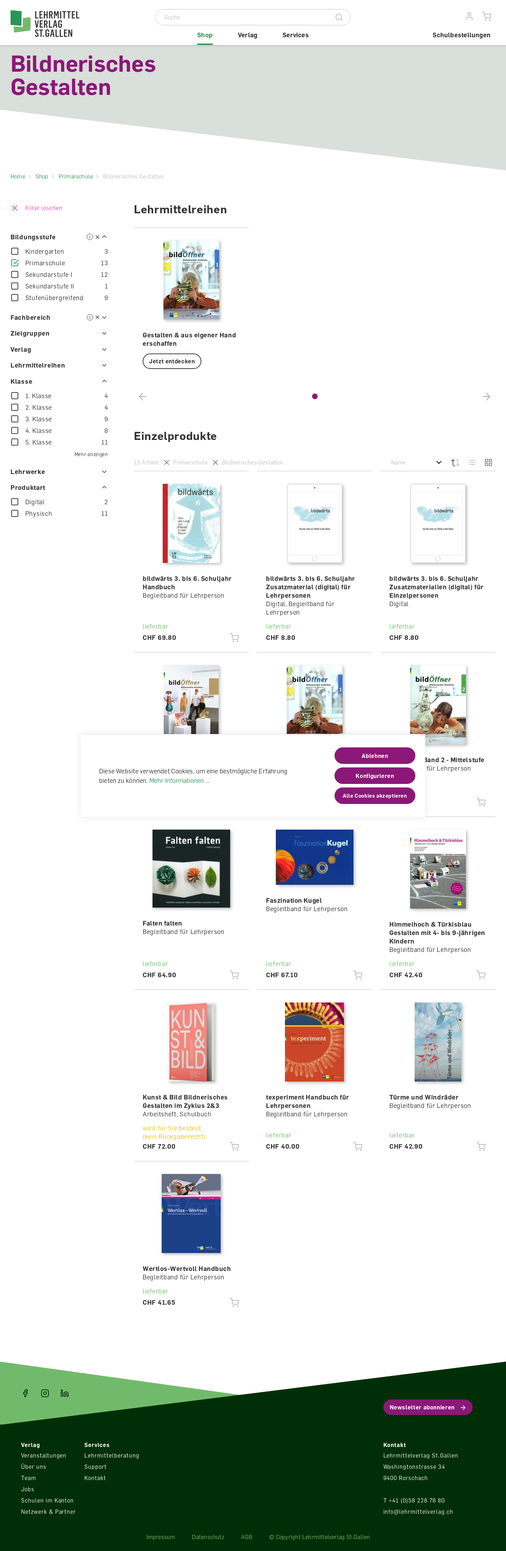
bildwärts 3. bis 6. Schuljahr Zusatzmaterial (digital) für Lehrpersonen (310, 587)
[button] (315, 396)
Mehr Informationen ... (179, 780)
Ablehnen (375, 755)
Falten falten (162, 923)
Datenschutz (208, 1536)
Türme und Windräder (424, 1097)
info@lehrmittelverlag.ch (418, 1511)
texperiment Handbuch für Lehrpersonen (307, 1101)
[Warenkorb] (487, 16)
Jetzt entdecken (172, 361)
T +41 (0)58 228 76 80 (414, 1500)
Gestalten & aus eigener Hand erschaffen (189, 339)
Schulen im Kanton (47, 1500)
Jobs (27, 1489)
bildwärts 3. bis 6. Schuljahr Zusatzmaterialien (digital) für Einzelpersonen (436, 587)
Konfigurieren (375, 775)
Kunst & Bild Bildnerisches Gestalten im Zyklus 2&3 (185, 1101)
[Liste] (471, 462)
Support (95, 1466)
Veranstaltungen (43, 1455)
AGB (247, 1536)
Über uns (33, 1466)
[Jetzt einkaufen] (234, 638)
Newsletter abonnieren (422, 1407)
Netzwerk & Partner (48, 1511)
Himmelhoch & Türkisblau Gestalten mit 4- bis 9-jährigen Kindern (437, 932)
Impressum (161, 1536)
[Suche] (242, 17)
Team (28, 1477)
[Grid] (487, 462)
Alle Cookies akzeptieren (375, 795)
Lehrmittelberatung (111, 1455)
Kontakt (95, 1477)
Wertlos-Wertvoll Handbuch (187, 1268)
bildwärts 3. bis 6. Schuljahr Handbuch (187, 583)
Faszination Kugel (294, 900)
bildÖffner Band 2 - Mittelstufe (437, 760)
